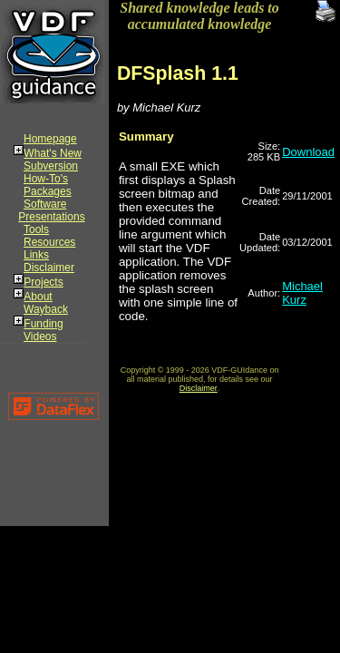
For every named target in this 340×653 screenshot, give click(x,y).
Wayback (46, 309)
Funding (43, 323)
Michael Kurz (302, 293)
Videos (40, 336)
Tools (36, 229)
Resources (49, 242)
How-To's (46, 178)
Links (36, 255)
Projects (43, 282)
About (38, 296)
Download (308, 152)
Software (45, 204)
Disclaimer (49, 267)
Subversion (51, 166)
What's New (53, 153)
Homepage (50, 138)
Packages (48, 191)
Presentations (51, 216)
